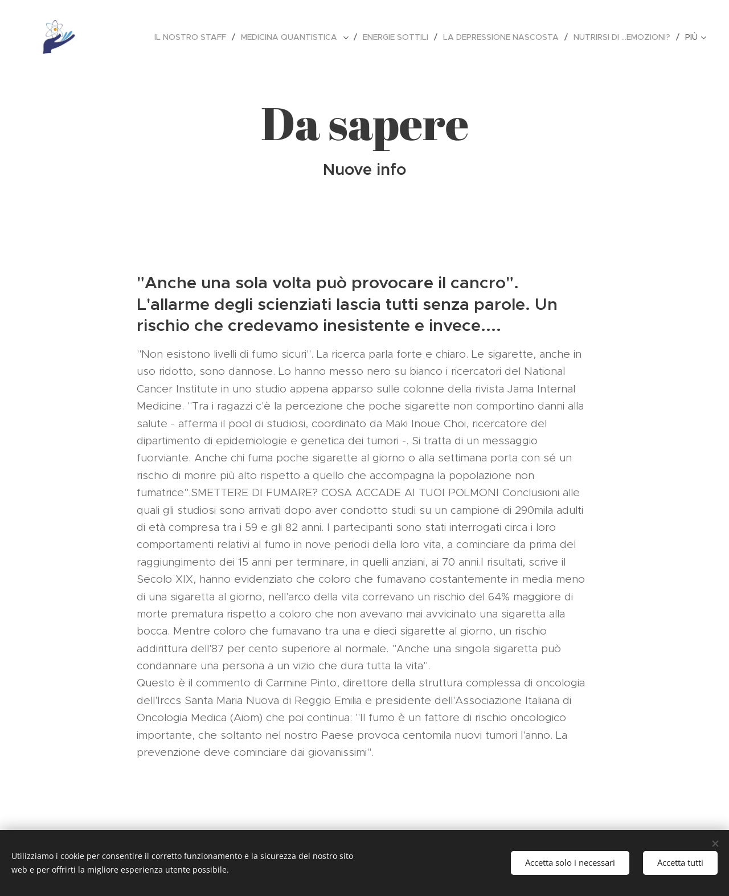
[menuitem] (193, 37)
